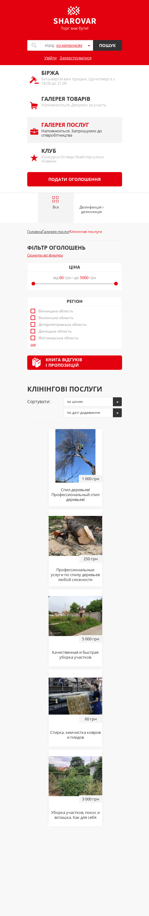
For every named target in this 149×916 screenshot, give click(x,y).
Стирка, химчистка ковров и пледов (75, 735)
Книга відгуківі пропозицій (64, 362)
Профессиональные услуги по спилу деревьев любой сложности (75, 574)
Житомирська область (59, 338)
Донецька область (55, 331)
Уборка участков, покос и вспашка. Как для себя (75, 815)
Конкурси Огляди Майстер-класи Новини (78, 155)
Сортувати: (38, 401)
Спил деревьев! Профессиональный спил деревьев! (75, 494)
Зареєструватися (75, 58)
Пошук (107, 45)
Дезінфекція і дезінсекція (91, 209)
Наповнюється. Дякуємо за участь (78, 101)
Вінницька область (56, 311)
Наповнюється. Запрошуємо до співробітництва (78, 129)
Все (55, 203)
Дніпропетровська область (63, 324)
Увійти (50, 58)
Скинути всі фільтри (45, 255)
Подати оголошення (74, 179)
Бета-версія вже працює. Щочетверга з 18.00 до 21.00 (78, 77)
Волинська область (56, 317)
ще (33, 344)
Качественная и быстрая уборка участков (75, 654)
